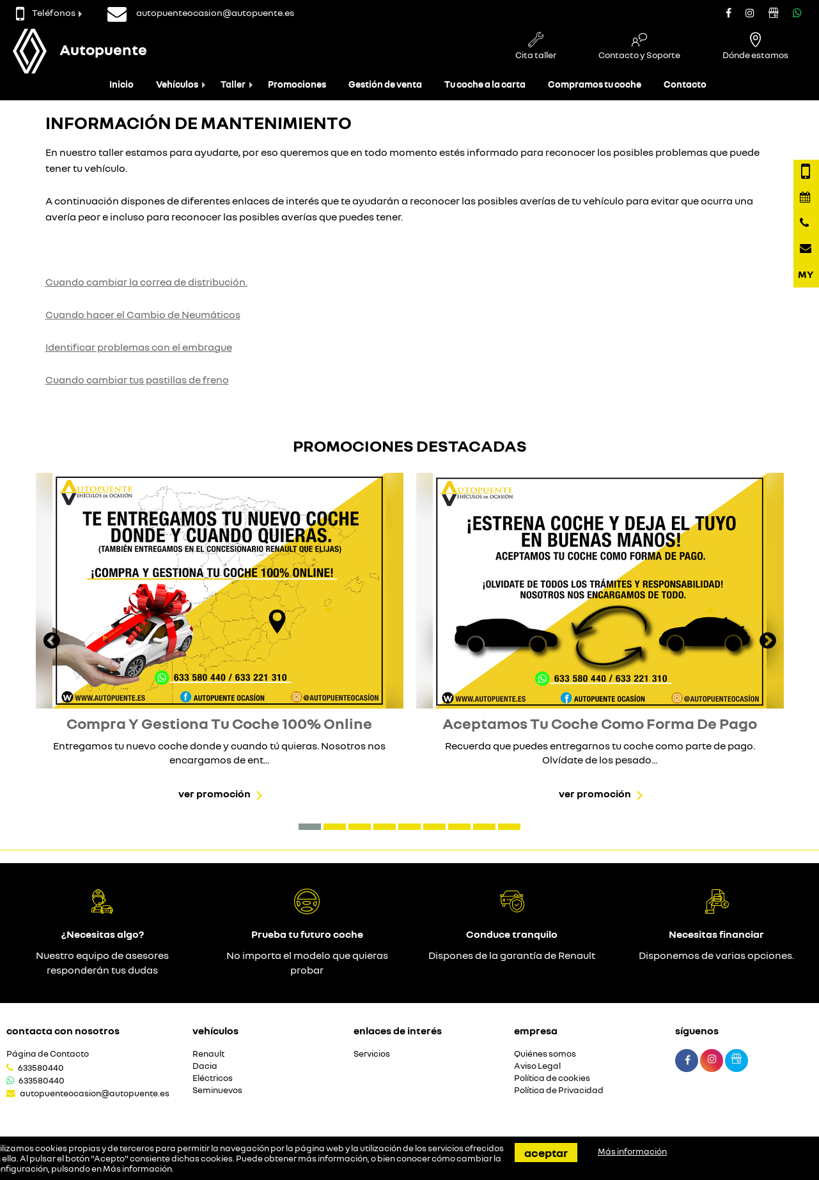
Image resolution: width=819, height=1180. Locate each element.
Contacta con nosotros (63, 1030)
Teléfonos (45, 12)
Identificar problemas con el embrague (138, 347)
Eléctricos (212, 1078)
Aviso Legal (537, 1066)
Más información (137, 1168)
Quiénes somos (545, 1054)
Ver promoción (214, 793)
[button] (309, 826)
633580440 (41, 1067)
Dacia (204, 1066)
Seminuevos (217, 1090)
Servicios (372, 1054)
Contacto (685, 84)
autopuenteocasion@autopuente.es (94, 1093)
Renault (208, 1054)
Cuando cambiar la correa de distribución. (146, 281)
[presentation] (52, 642)
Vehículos (177, 84)
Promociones (297, 84)
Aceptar (546, 1153)
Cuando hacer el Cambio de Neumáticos (142, 314)
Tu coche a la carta (485, 84)
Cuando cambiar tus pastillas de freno (137, 379)
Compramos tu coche (594, 84)
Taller (233, 84)
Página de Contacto (47, 1054)
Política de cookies (552, 1078)
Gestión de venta (385, 84)
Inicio (121, 84)
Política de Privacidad (559, 1090)
